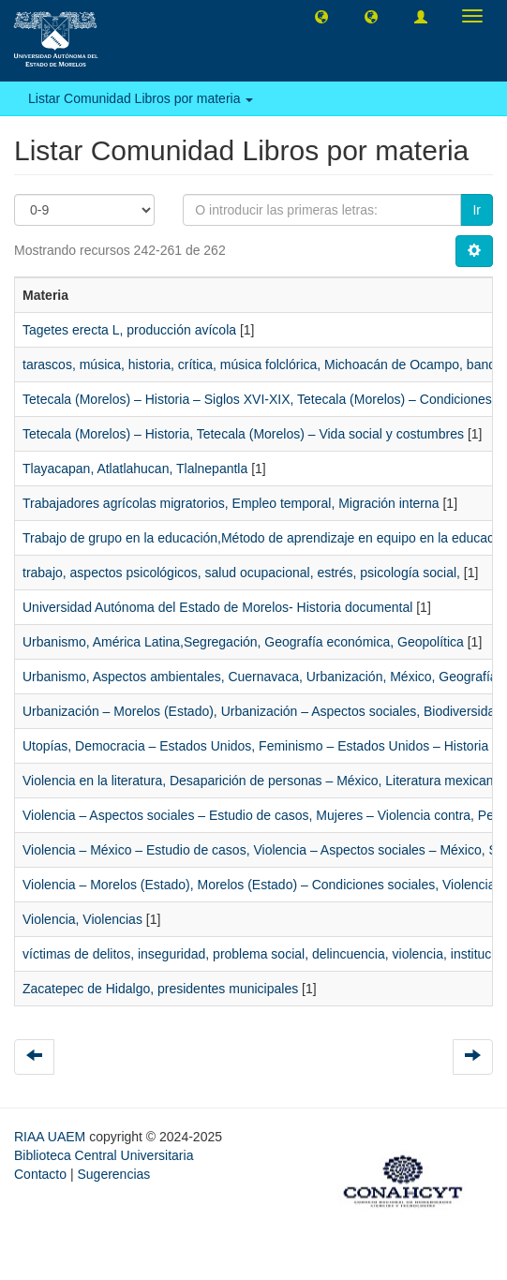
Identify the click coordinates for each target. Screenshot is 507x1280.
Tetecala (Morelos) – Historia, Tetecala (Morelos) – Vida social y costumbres (243, 433)
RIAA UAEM (51, 1136)
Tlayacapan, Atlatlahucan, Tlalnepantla (134, 468)
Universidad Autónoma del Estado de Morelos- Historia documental (217, 607)
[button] (321, 16)
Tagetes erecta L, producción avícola (129, 329)
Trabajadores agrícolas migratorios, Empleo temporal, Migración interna (231, 503)
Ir (476, 209)
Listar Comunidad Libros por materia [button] (140, 98)
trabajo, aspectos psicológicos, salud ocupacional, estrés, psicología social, (241, 572)
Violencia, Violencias (82, 919)
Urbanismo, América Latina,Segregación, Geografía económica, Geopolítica (243, 641)
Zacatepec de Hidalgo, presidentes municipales (160, 988)
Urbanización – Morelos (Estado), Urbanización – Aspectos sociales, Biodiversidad (262, 711)
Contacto (40, 1174)
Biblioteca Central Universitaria (103, 1155)
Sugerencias (113, 1174)
